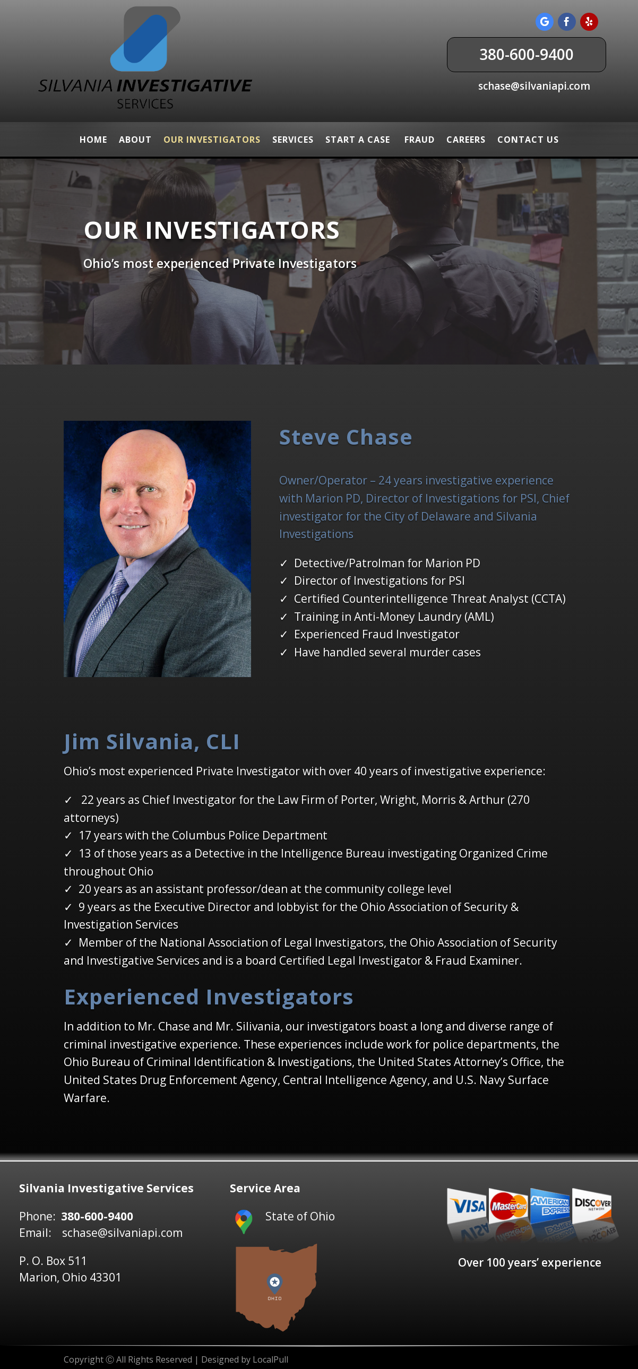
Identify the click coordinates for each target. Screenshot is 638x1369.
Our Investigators (212, 139)
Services (293, 139)
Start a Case (359, 139)
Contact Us (528, 139)
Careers (466, 139)
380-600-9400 (526, 54)
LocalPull (270, 1359)
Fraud (419, 139)
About (135, 139)
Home (93, 139)
